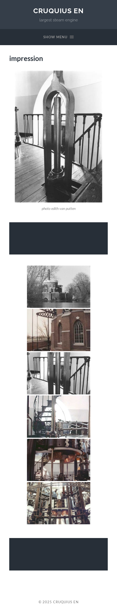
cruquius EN (58, 11)
